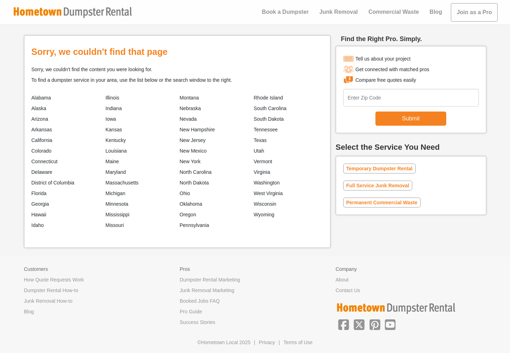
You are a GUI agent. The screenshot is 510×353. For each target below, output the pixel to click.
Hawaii (39, 214)
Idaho (38, 225)
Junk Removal (338, 12)
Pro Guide (191, 311)
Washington (266, 183)
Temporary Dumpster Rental (379, 168)
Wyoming (264, 214)
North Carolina (195, 172)
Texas (260, 140)
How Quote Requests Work (54, 280)
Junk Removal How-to (48, 301)
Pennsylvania (194, 225)
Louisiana (116, 151)
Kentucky (116, 140)
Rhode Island (268, 98)
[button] (344, 324)
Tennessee (266, 129)
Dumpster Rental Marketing (210, 280)
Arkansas (42, 129)
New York (190, 161)
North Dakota (194, 183)
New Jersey (192, 140)
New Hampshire (197, 129)
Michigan (115, 193)
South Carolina (270, 108)
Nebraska (190, 108)
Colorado (42, 151)
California (42, 140)
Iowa (111, 119)
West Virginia (268, 193)
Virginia (262, 172)
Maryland (116, 172)
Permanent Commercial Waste (382, 202)
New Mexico (193, 151)
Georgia (40, 204)
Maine (112, 161)
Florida (39, 193)
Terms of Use (297, 342)
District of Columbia (53, 183)
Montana (189, 98)
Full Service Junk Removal (377, 185)
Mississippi (118, 214)
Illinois (112, 98)
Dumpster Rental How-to (51, 290)
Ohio (185, 193)
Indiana (114, 108)
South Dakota (269, 119)
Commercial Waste (393, 12)
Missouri (115, 225)
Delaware (42, 172)
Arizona (40, 119)
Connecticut (45, 161)
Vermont (263, 161)
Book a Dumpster (285, 12)
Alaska (39, 108)
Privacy (267, 342)
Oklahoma (191, 204)
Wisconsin (265, 204)
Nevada (188, 119)
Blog (436, 12)
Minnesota (117, 204)
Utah (259, 151)
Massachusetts (122, 183)
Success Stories (197, 322)
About (342, 280)
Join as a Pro (474, 12)
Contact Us (348, 290)
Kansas (114, 129)
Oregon (188, 214)
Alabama (41, 98)
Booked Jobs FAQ (200, 301)
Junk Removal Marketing (207, 290)
